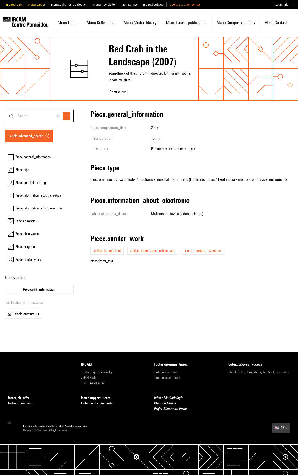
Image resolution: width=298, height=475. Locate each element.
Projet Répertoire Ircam (173, 409)
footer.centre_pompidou (100, 403)
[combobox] (39, 116)
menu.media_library (139, 22)
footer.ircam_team (23, 403)
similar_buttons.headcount (203, 250)
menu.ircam (14, 4)
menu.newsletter (104, 4)
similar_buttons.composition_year (152, 250)
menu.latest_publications (186, 22)
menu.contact (275, 22)
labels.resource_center (184, 4)
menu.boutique (153, 4)
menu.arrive (129, 4)
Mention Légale (167, 403)
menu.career (36, 4)
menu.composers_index (235, 22)
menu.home (67, 22)
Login (279, 4)
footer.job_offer (21, 398)
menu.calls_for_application (69, 4)
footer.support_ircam (98, 398)
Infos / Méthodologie (171, 398)
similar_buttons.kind (107, 250)
